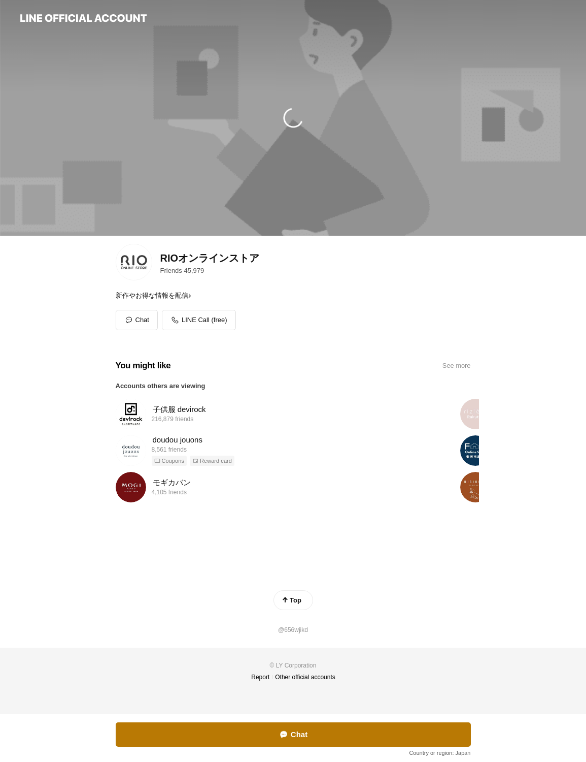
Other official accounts (305, 677)
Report (260, 677)
